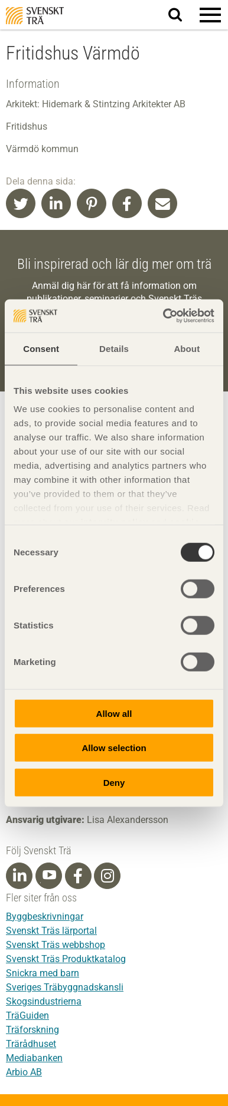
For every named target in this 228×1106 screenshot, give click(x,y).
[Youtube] (48, 875)
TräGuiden (27, 1015)
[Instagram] (107, 876)
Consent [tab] (41, 348)
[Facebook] (78, 876)
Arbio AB (24, 1072)
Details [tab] (114, 348)
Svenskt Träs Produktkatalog (66, 959)
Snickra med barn (42, 973)
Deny (114, 782)
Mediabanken (34, 1058)
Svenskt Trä (35, 15)
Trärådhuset (31, 1043)
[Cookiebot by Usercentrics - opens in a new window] (163, 316)
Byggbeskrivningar (44, 916)
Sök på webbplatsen (182, 15)
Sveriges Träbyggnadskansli (64, 987)
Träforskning (32, 1029)
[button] (210, 14)
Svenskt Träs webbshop (55, 944)
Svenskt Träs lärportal (51, 930)
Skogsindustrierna (44, 1001)
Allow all (114, 713)
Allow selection (114, 748)
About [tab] (187, 348)
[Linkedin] (19, 876)
